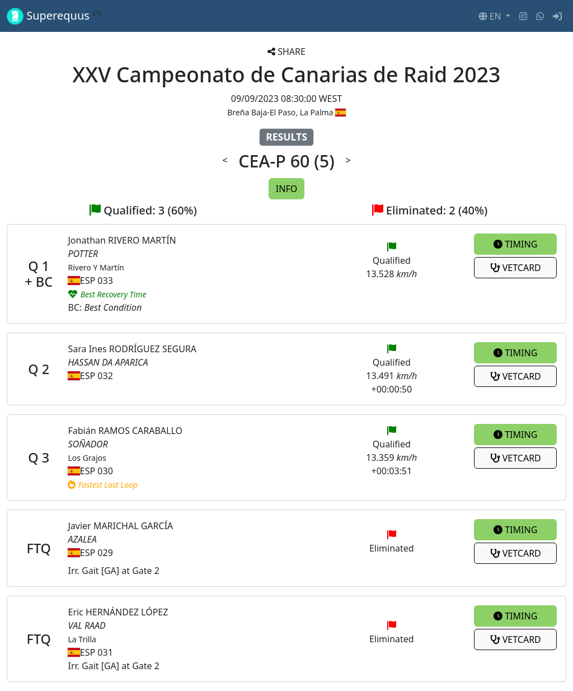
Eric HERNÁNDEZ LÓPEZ (118, 612)
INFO (286, 189)
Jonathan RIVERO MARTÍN (122, 240)
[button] (494, 16)
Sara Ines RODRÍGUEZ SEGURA (132, 349)
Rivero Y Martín (96, 267)
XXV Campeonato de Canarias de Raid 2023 (287, 74)
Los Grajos (87, 457)
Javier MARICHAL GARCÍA (120, 526)
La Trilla (82, 639)
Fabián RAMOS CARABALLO (125, 430)
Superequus (54, 16)
